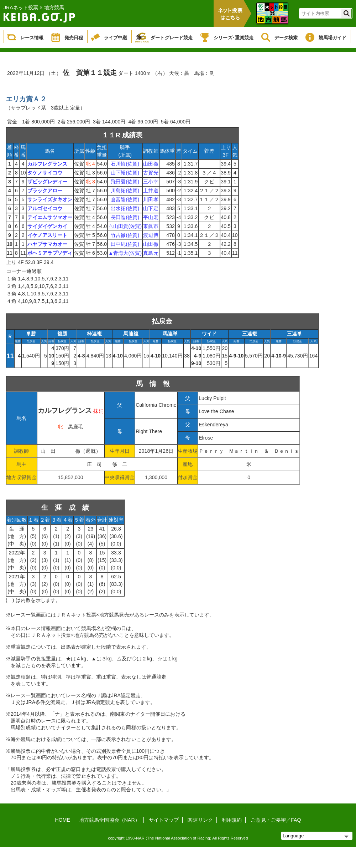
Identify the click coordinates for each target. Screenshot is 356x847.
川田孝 (150, 199)
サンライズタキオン (50, 199)
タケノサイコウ (45, 173)
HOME (62, 820)
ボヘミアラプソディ (50, 253)
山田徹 (150, 164)
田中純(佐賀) (125, 244)
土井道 (150, 190)
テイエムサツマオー (50, 217)
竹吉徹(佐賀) (125, 235)
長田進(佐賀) (125, 217)
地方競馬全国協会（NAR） (109, 820)
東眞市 (150, 226)
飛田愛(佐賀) (125, 181)
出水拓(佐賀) (125, 208)
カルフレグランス (47, 164)
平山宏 (150, 217)
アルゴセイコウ (45, 208)
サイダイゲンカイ (47, 226)
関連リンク (200, 820)
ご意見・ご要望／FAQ (276, 820)
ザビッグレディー (47, 181)
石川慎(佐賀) (125, 164)
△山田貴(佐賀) (125, 226)
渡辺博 (150, 235)
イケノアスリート (47, 235)
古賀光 (150, 173)
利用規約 (232, 820)
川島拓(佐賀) (125, 190)
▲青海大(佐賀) (125, 253)
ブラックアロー (45, 190)
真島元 (150, 253)
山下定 (150, 208)
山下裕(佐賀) (125, 173)
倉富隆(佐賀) (125, 199)
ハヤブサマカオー (47, 244)
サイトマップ (164, 820)
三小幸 (150, 181)
